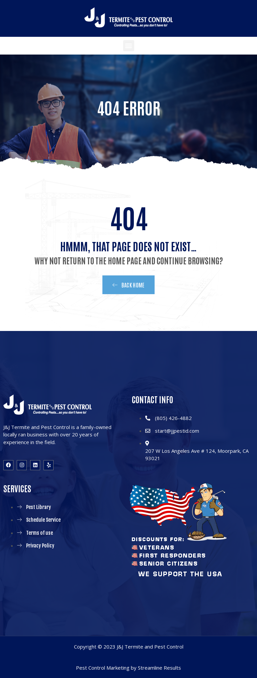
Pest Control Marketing (103, 667)
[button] (128, 45)
